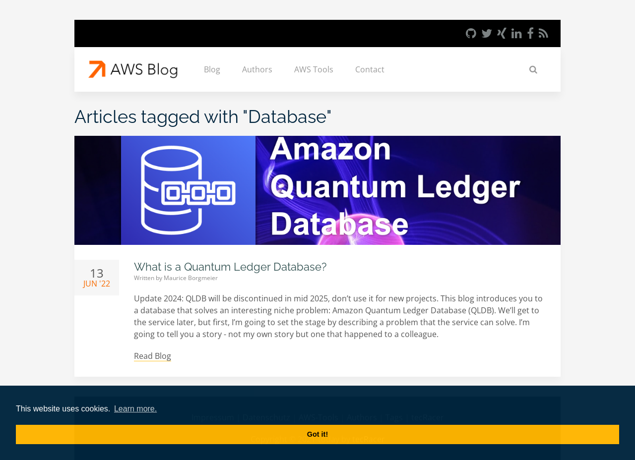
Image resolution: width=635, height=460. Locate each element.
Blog (212, 69)
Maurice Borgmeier (191, 278)
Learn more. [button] (135, 408)
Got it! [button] (317, 434)
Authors (257, 69)
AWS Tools (313, 69)
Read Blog (152, 355)
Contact (369, 69)
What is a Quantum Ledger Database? (230, 266)
